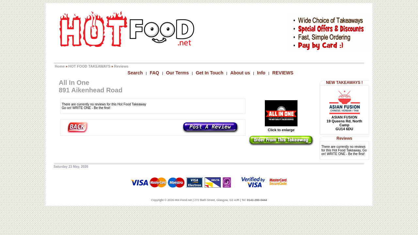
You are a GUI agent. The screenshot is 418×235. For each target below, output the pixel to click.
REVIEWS (283, 72)
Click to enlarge (281, 128)
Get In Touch (209, 72)
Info (261, 72)
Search (135, 72)
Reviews (121, 66)
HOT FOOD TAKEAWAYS (89, 66)
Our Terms (177, 72)
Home (60, 66)
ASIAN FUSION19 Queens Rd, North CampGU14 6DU (344, 123)
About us (240, 72)
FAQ (154, 72)
